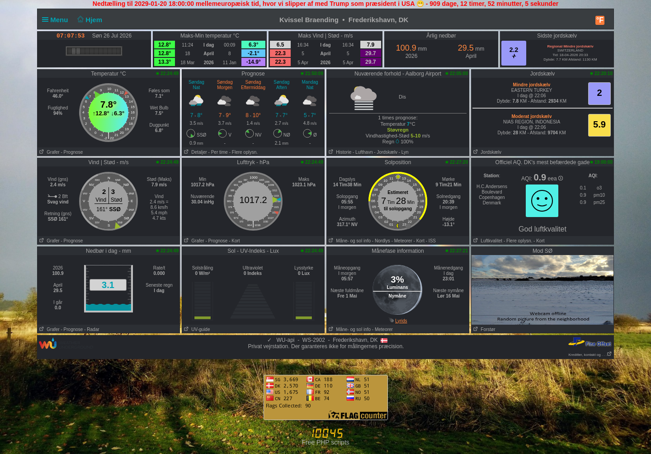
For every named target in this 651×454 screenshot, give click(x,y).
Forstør (483, 329)
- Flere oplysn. (243, 152)
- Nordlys (381, 240)
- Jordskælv (385, 152)
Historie (339, 152)
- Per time (218, 152)
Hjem (89, 20)
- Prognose (72, 152)
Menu (57, 20)
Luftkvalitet (487, 240)
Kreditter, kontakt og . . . (591, 355)
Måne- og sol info (349, 240)
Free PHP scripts (325, 442)
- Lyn (404, 152)
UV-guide (196, 329)
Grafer (49, 152)
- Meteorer (402, 240)
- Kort (234, 240)
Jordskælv (486, 152)
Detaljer (194, 152)
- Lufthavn (363, 152)
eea (555, 178)
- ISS (431, 240)
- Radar (91, 329)
